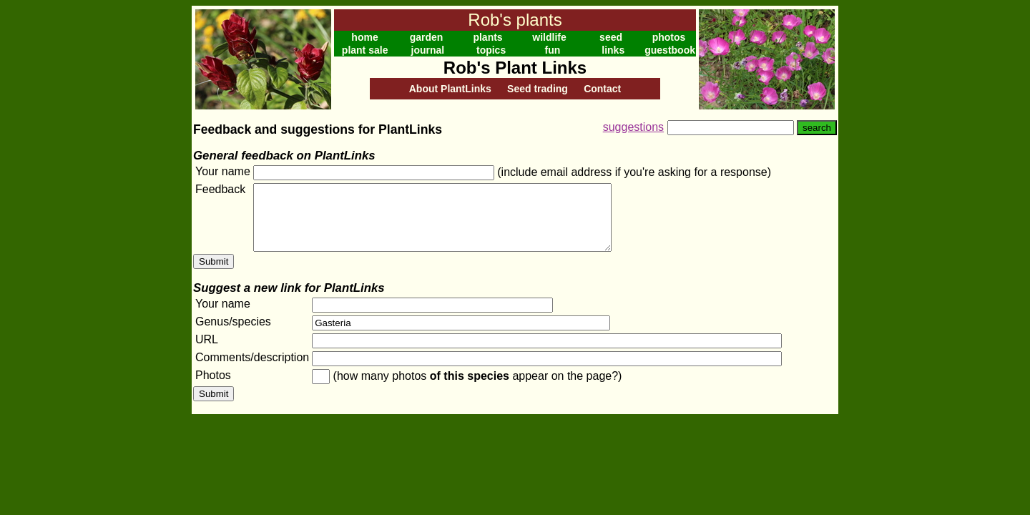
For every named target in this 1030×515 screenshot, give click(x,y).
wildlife (549, 37)
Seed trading (537, 88)
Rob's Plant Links (515, 67)
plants (487, 37)
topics (491, 50)
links (613, 50)
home (364, 37)
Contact (602, 88)
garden (426, 37)
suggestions (633, 127)
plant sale (365, 50)
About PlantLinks (450, 88)
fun (553, 50)
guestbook (669, 50)
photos (669, 37)
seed (610, 37)
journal (428, 50)
